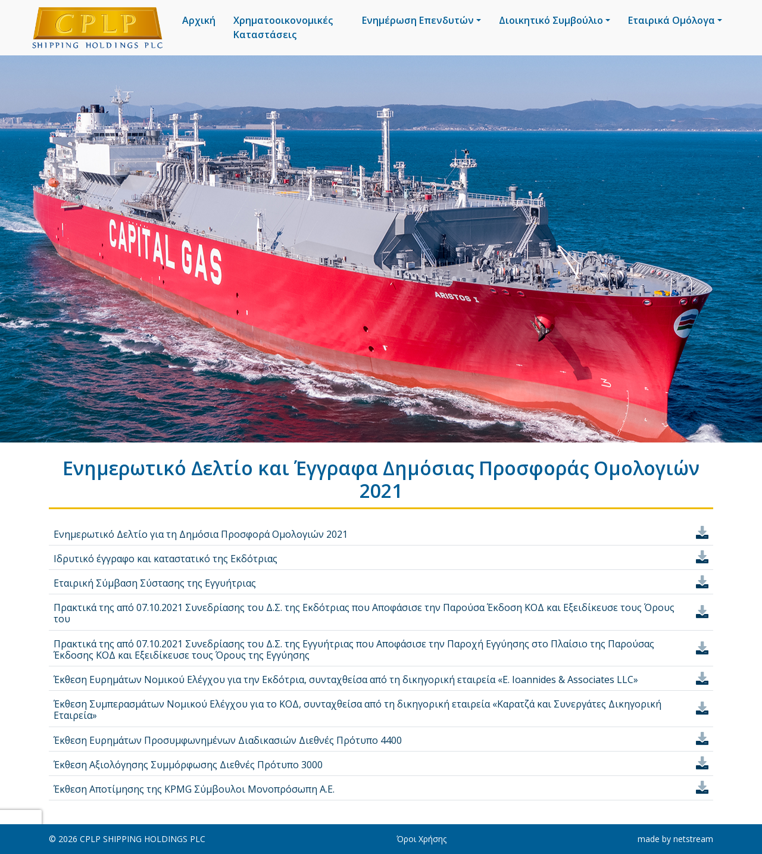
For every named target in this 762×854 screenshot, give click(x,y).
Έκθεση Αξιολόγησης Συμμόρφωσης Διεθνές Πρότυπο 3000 (188, 764)
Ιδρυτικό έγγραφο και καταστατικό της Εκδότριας (165, 558)
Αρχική (199, 20)
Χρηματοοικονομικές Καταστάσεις (283, 27)
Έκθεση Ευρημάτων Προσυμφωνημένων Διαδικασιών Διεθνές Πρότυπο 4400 (228, 740)
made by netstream (675, 838)
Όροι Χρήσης (421, 838)
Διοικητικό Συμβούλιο (551, 20)
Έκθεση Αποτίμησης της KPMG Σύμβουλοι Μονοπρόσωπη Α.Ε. (194, 789)
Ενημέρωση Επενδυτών (418, 20)
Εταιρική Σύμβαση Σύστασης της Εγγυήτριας (155, 583)
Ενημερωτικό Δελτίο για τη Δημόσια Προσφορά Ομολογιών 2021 (201, 534)
